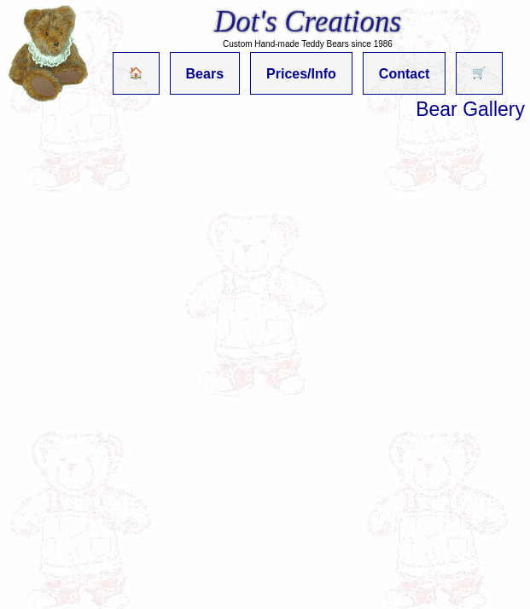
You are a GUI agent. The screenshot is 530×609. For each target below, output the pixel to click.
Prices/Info (301, 74)
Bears (205, 74)
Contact (404, 74)
